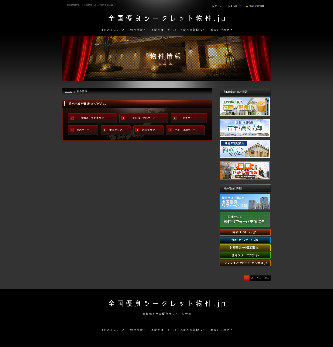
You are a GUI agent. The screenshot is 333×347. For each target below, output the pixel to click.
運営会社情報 (257, 5)
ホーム (219, 5)
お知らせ (236, 5)
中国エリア (115, 130)
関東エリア (189, 118)
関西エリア (83, 130)
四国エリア (148, 130)
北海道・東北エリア (92, 118)
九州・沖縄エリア (185, 130)
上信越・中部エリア (143, 118)
